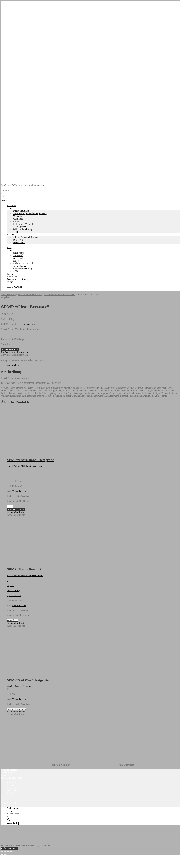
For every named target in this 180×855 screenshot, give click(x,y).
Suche (4, 190)
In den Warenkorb (10, 349)
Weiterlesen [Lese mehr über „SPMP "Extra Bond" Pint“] (12, 620)
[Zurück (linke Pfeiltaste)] (2, 854)
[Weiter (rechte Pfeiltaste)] (5, 854)
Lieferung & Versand (23, 224)
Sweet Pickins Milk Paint (30, 294)
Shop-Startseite (8, 294)
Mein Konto (18, 253)
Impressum (18, 240)
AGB (15, 232)
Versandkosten (30, 324)
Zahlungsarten (19, 226)
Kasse (16, 221)
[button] (14, 352)
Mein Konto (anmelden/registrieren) (30, 213)
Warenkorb (18, 218)
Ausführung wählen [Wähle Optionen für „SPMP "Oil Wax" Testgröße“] (16, 709)
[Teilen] (8, 851)
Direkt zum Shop (21, 211)
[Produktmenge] (10, 506)
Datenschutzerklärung (17, 279)
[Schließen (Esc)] (11, 851)
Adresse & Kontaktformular (26, 237)
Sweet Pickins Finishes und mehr (59, 294)
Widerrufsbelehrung (22, 229)
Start (9, 247)
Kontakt (11, 234)
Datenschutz (19, 242)
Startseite (11, 205)
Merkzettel (18, 216)
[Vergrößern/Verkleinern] (2, 851)
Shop (9, 208)
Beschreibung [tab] (13, 365)
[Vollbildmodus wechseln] (5, 851)
